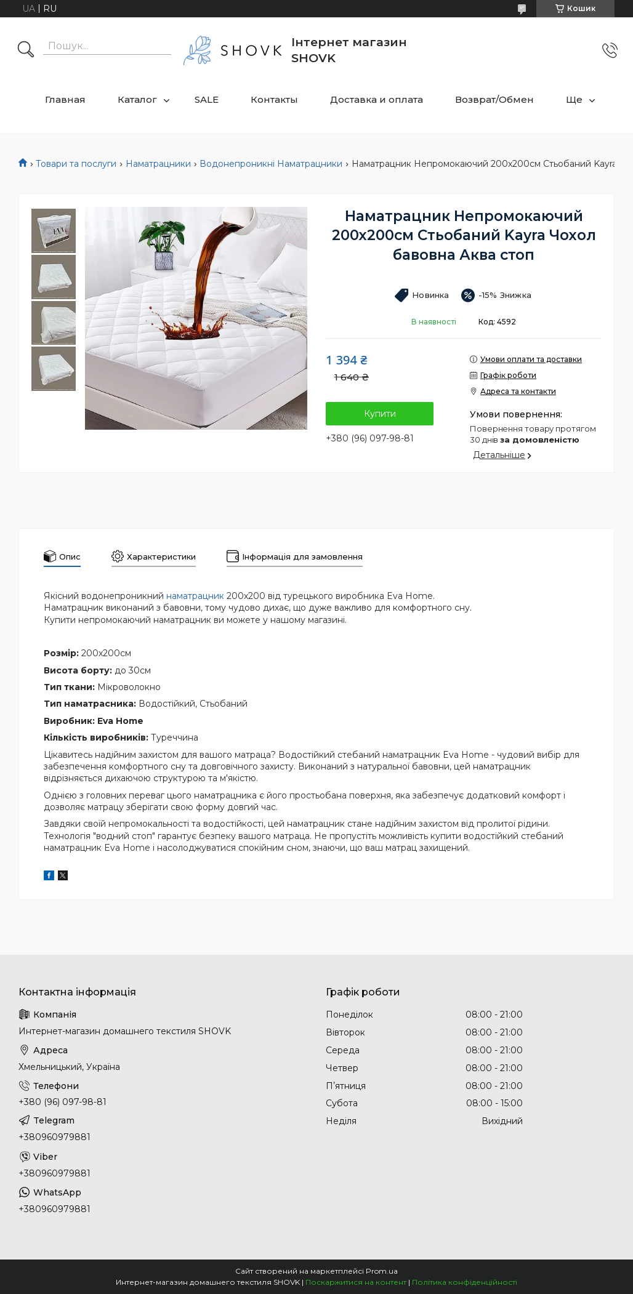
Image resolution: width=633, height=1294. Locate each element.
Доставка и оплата (376, 99)
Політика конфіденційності (464, 1282)
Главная (65, 99)
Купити (380, 413)
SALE (207, 99)
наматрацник (195, 595)
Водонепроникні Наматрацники (271, 163)
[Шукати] (25, 50)
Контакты (274, 99)
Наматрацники (158, 163)
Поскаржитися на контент (355, 1282)
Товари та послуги (76, 163)
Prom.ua (382, 1271)
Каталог (137, 99)
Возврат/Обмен (494, 99)
